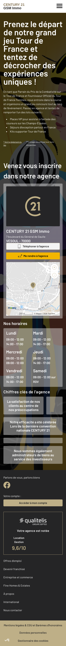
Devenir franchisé (14, 569)
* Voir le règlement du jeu (12, 143)
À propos (8, 593)
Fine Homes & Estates (16, 585)
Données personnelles (33, 632)
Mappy (39, 314)
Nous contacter (12, 610)
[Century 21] (14, 6)
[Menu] (60, 5)
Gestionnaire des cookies (33, 640)
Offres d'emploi (12, 560)
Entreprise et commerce (18, 577)
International (11, 601)
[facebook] (6, 485)
